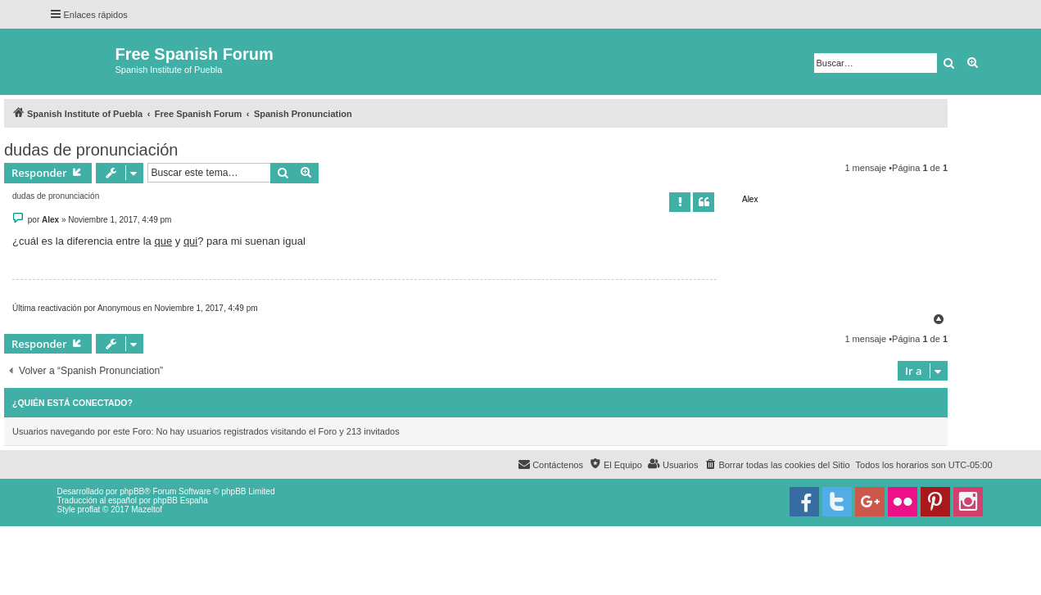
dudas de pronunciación (91, 150)
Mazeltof (146, 509)
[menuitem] (776, 465)
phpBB (132, 491)
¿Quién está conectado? (72, 403)
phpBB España (180, 500)
